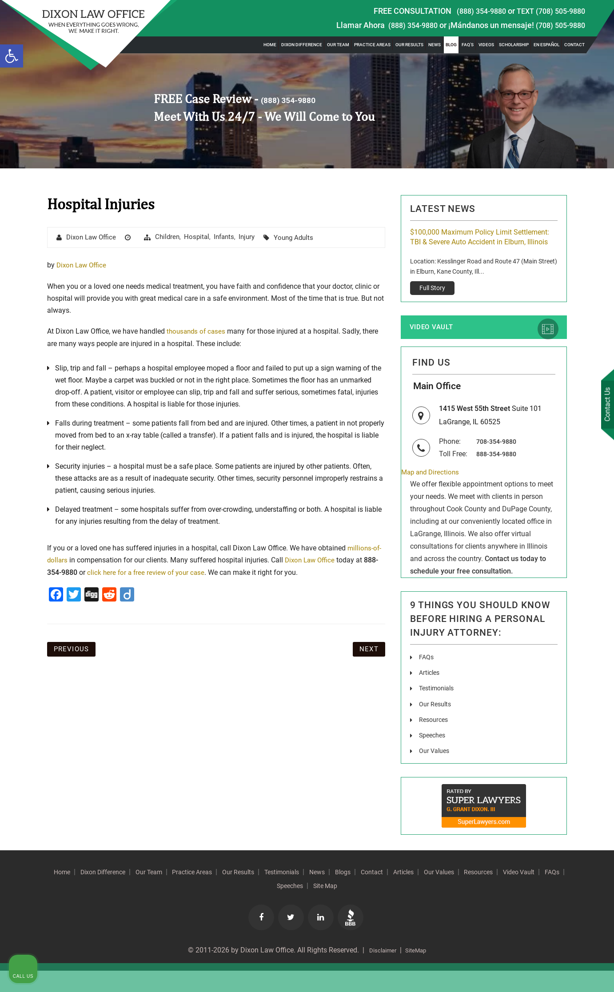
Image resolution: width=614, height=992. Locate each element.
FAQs (427, 678)
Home (269, 44)
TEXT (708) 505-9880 (547, 11)
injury (255, 237)
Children (172, 237)
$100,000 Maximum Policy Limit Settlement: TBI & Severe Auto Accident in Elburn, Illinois (480, 243)
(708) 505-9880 (558, 25)
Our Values (436, 772)
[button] (11, 56)
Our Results (409, 44)
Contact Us (604, 406)
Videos (486, 44)
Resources (435, 741)
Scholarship (514, 44)
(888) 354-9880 (473, 11)
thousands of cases (197, 332)
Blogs (417, 892)
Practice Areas (372, 44)
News (434, 44)
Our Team (338, 44)
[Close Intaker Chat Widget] (585, 708)
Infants (231, 237)
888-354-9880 (498, 474)
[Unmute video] (457, 708)
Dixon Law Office (93, 238)
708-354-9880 (498, 462)
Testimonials (439, 709)
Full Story (432, 299)
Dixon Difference (301, 44)
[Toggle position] (566, 708)
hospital (203, 237)
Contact (574, 44)
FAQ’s (468, 44)
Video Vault (436, 340)
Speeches (434, 756)
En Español (546, 44)
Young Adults (304, 238)
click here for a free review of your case (148, 574)
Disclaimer (379, 972)
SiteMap (419, 972)
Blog (451, 44)
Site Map (396, 907)
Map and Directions (431, 493)
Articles (430, 694)
